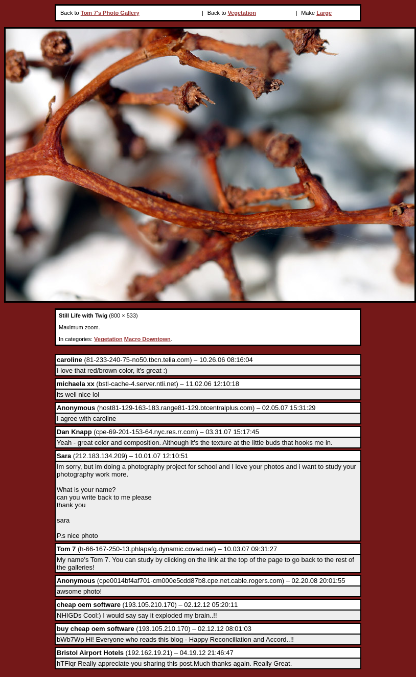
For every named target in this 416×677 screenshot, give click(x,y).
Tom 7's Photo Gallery (110, 13)
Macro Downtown (147, 339)
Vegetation (241, 13)
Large (324, 13)
